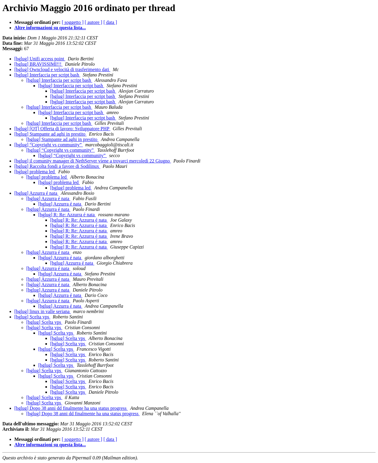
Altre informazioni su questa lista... (50, 27)
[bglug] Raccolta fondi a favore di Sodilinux (57, 166)
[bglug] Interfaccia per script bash (47, 74)
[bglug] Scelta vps (32, 316)
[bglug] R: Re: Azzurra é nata (67, 214)
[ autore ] (93, 22)
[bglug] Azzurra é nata (36, 193)
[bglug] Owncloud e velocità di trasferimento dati (62, 69)
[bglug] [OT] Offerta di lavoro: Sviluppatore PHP (62, 128)
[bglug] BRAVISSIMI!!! (38, 64)
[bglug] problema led (35, 171)
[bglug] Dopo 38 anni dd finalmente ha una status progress (71, 408)
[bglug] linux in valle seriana (42, 311)
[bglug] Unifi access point (39, 58)
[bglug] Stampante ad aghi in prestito (50, 134)
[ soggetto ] (73, 22)
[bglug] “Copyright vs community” (48, 144)
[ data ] (110, 22)
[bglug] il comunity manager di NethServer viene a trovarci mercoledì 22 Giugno (92, 160)
